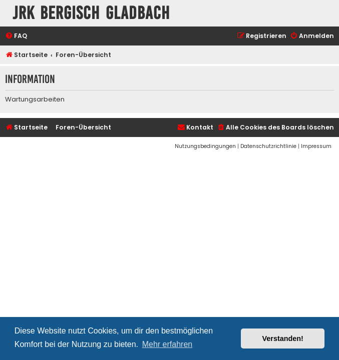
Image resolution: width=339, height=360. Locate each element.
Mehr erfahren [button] (167, 344)
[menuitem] (16, 36)
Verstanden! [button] (282, 338)
